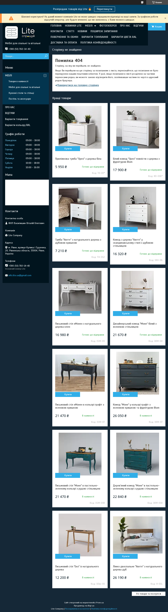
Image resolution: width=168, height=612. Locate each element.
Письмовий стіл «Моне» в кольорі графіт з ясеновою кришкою (79, 406)
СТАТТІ (70, 31)
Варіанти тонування (16, 119)
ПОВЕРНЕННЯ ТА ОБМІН (64, 37)
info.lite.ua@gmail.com (20, 275)
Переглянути (104, 9)
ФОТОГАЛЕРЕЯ (108, 25)
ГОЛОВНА (56, 25)
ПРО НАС (125, 25)
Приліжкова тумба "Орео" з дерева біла (78, 158)
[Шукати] (46, 56)
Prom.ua (100, 602)
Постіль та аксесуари (20, 98)
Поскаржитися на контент (77, 609)
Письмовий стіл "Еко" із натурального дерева (77, 568)
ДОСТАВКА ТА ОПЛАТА (64, 42)
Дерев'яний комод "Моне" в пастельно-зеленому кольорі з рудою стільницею (136, 487)
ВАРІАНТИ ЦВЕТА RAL (123, 37)
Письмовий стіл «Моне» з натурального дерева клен (78, 325)
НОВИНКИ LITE (73, 25)
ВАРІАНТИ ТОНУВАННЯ (95, 37)
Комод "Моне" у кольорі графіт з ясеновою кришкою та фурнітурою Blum (136, 406)
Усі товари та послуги (147, 593)
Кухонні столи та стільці (21, 93)
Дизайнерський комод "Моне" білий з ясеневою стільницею (135, 325)
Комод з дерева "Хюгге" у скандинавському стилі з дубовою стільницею (133, 242)
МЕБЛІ (89, 25)
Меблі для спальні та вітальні (24, 87)
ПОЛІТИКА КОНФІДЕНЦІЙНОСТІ (98, 42)
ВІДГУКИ (138, 25)
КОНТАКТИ (57, 31)
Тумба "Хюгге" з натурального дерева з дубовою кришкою (78, 241)
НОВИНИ (82, 31)
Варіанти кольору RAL (17, 125)
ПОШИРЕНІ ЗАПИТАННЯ (104, 31)
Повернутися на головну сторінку (78, 85)
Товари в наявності (18, 81)
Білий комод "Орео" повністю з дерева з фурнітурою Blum (136, 160)
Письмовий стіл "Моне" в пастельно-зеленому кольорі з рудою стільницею (77, 487)
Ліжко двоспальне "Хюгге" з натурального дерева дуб (137, 568)
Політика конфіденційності (104, 609)
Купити (68, 148)
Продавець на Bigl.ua (84, 605)
